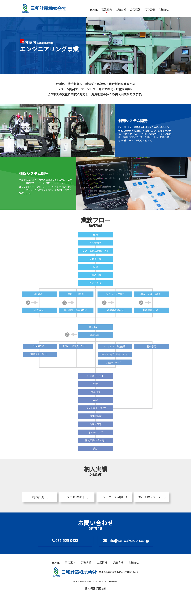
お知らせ (163, 9)
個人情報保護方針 (95, 588)
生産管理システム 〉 (151, 497)
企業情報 (135, 9)
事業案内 (106, 9)
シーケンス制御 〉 (114, 497)
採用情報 (149, 9)
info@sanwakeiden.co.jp (126, 540)
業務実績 (121, 9)
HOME (94, 9)
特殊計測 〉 (39, 497)
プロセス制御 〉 (77, 497)
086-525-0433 (65, 540)
